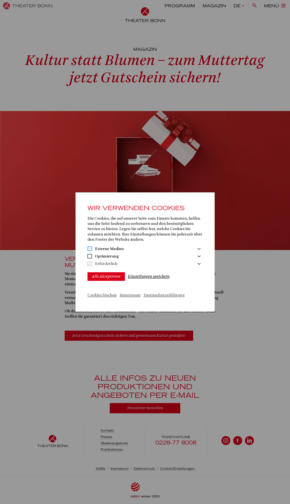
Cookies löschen (102, 295)
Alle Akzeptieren (106, 276)
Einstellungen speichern (149, 276)
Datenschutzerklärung (164, 295)
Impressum (130, 295)
